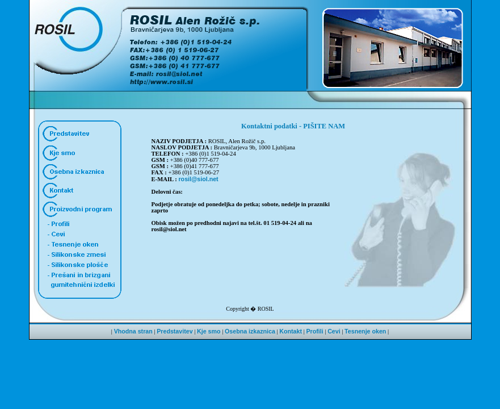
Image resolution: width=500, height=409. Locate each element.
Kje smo (208, 331)
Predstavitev (174, 331)
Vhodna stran (133, 331)
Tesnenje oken (365, 331)
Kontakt (290, 331)
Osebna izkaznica (250, 331)
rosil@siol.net (198, 179)
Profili (314, 331)
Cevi (334, 331)
